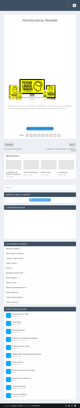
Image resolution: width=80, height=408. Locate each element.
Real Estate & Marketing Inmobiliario (25, 338)
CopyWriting (63, 172)
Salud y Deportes (12, 292)
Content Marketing (30, 172)
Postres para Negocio (19, 394)
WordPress (36, 406)
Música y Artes (11, 283)
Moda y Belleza (11, 278)
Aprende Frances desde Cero (21, 378)
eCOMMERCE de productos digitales (13, 173)
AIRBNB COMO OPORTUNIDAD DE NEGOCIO (26, 354)
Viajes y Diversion (12, 302)
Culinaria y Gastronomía (14, 258)
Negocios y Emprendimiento (16, 287)
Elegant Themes (17, 406)
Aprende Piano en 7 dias (20, 314)
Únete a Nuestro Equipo (14, 297)
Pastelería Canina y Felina (21, 346)
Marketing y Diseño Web (14, 273)
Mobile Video (45, 172)
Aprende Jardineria (18, 330)
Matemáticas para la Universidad (23, 370)
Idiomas (9, 268)
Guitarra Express (17, 362)
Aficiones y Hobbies (12, 249)
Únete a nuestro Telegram (40, 200)
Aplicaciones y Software (14, 253)
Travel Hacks (16, 322)
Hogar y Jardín (11, 263)
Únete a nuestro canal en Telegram (40, 128)
